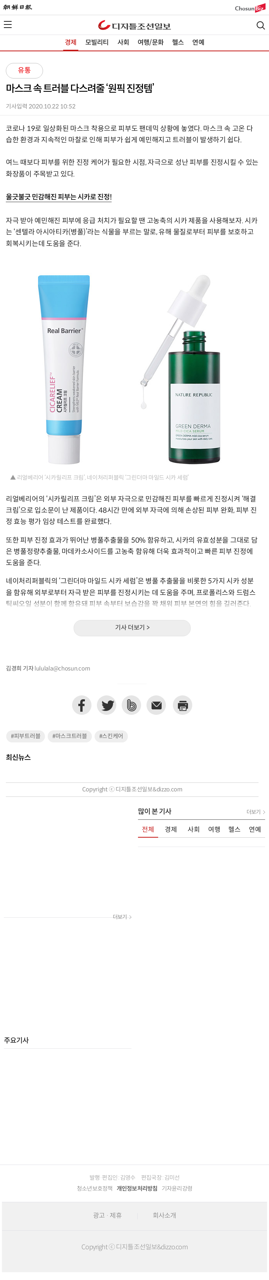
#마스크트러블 (69, 736)
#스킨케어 (111, 736)
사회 (123, 43)
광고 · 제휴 (107, 1216)
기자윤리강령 (177, 1189)
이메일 (156, 705)
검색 (261, 25)
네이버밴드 (131, 705)
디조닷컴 (134, 25)
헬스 (178, 43)
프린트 (182, 705)
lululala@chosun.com (62, 668)
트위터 (106, 705)
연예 (198, 43)
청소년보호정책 (95, 1189)
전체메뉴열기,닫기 (8, 24)
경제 (70, 43)
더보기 (120, 917)
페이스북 (81, 705)
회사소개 (164, 1216)
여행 (214, 830)
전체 (148, 830)
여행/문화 (151, 43)
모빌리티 (97, 43)
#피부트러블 (25, 736)
